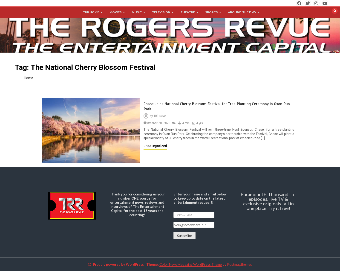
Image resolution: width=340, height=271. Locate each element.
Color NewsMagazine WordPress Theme (190, 264)
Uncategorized (155, 146)
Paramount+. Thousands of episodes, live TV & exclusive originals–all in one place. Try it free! (268, 201)
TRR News (160, 116)
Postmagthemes (239, 264)
